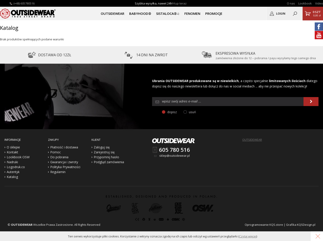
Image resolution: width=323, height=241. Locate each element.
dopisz (172, 112)
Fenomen (192, 13)
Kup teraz (180, 3)
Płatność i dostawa (64, 147)
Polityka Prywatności (65, 167)
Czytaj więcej (247, 236)
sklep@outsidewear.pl (174, 156)
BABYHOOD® (140, 13)
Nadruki (12, 162)
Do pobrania (59, 157)
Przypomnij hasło (106, 157)
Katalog (12, 177)
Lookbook (305, 3)
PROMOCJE (213, 13)
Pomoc (55, 152)
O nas (291, 3)
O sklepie (13, 147)
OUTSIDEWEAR (112, 13)
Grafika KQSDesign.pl (300, 225)
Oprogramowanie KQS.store (264, 225)
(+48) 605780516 (24, 3)
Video (319, 3)
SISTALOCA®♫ (167, 13)
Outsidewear (28, 13)
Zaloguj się (102, 147)
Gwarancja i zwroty (64, 162)
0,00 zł (317, 13)
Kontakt (12, 152)
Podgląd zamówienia (109, 162)
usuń (192, 112)
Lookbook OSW (18, 157)
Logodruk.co (16, 167)
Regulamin (57, 172)
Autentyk (13, 172)
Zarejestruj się (104, 152)
